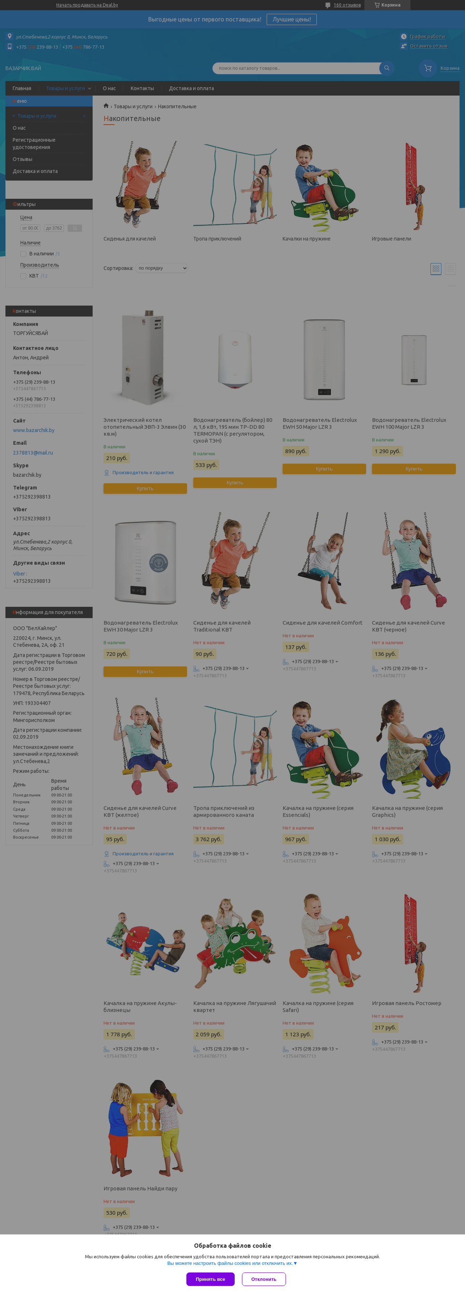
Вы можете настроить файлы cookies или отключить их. (230, 1263)
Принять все (210, 1279)
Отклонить (263, 1279)
